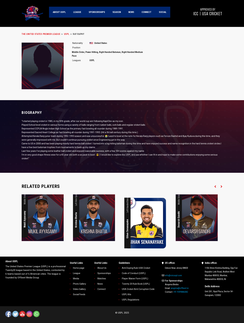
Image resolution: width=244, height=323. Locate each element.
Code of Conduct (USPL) (134, 273)
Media (76, 278)
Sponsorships (104, 273)
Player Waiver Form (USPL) (135, 278)
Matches (101, 278)
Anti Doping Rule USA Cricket (136, 268)
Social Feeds (79, 294)
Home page (78, 268)
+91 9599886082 (180, 291)
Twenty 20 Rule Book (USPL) (136, 284)
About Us (101, 268)
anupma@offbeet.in (180, 288)
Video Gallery (79, 289)
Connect (101, 289)
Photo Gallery (79, 284)
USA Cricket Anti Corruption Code (138, 289)
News (100, 284)
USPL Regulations (130, 299)
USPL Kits (126, 294)
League (76, 273)
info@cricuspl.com (173, 275)
